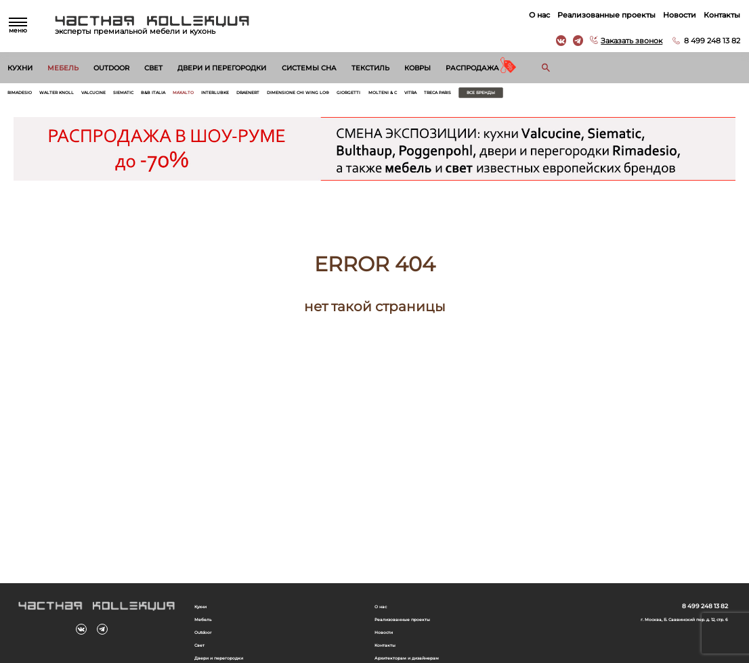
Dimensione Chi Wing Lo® (406, 95)
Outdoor (111, 68)
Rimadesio (26, 95)
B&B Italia (208, 95)
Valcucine (127, 95)
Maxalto (248, 95)
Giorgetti (475, 95)
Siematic (167, 95)
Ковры (417, 68)
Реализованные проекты (602, 15)
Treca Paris (595, 95)
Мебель (63, 68)
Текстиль (370, 68)
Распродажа (472, 68)
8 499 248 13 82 (707, 40)
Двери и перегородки (221, 68)
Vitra (556, 95)
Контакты (717, 15)
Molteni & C (520, 95)
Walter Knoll (77, 95)
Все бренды (657, 95)
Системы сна (309, 68)
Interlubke (292, 95)
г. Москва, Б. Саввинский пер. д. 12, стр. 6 (664, 624)
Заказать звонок (627, 40)
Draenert (336, 95)
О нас (534, 15)
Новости (674, 15)
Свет (153, 68)
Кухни (20, 68)
